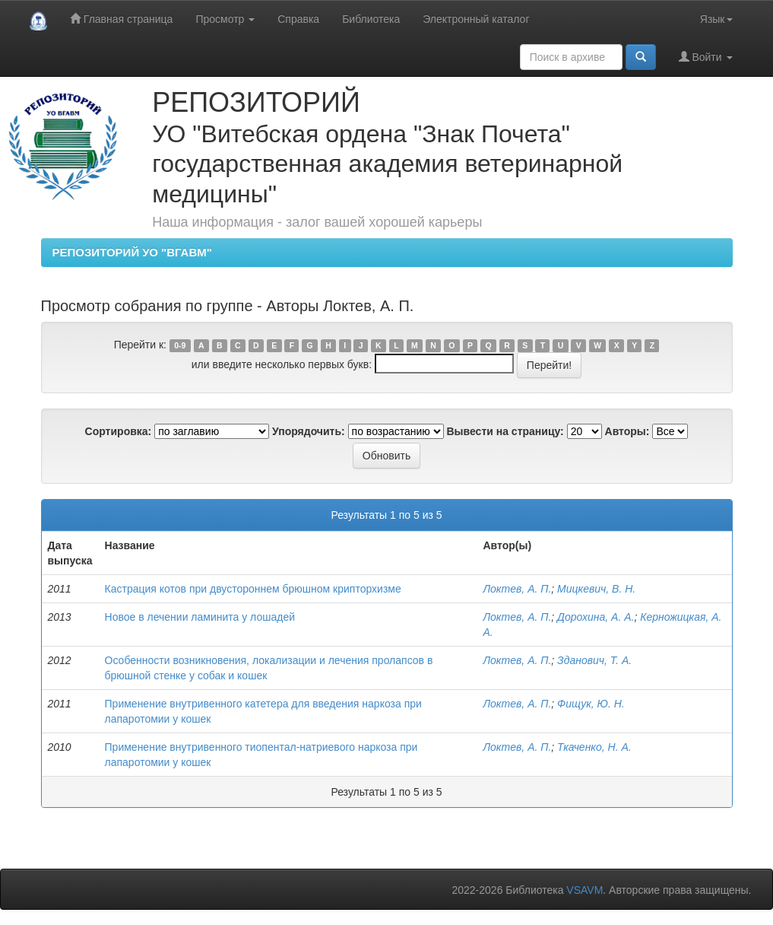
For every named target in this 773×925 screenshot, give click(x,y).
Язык (716, 19)
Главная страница (121, 18)
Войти (706, 56)
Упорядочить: (308, 431)
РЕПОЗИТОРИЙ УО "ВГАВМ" (132, 252)
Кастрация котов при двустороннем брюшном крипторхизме (253, 589)
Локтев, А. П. (517, 589)
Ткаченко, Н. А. (594, 747)
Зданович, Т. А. (594, 660)
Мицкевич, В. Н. (596, 589)
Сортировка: (118, 431)
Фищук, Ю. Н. (591, 704)
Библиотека (371, 19)
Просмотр (225, 19)
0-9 (179, 345)
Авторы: (627, 431)
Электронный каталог (476, 19)
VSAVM (584, 890)
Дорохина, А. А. (595, 617)
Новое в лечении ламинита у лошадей (200, 617)
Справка (298, 19)
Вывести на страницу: (505, 431)
